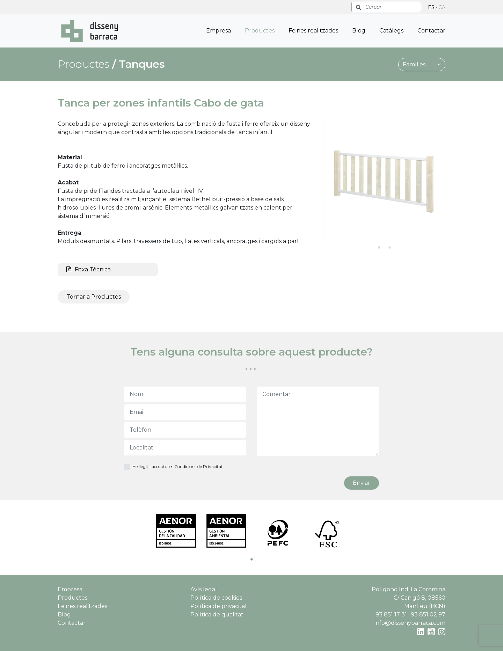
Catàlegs (391, 30)
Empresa (218, 30)
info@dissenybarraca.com (409, 623)
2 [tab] (389, 247)
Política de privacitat (218, 606)
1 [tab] (379, 247)
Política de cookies (216, 597)
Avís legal (203, 589)
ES (431, 7)
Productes (260, 30)
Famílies (422, 64)
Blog (358, 30)
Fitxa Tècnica (88, 269)
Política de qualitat (216, 614)
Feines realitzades (313, 30)
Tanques (142, 64)
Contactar (431, 30)
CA (441, 7)
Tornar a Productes (93, 296)
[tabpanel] (384, 181)
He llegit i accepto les (177, 466)
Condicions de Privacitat (198, 466)
